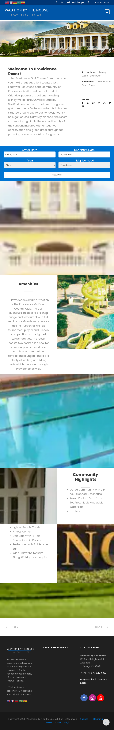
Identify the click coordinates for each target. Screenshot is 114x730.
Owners (48, 722)
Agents (84, 718)
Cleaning (97, 718)
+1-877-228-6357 (100, 2)
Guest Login (76, 2)
